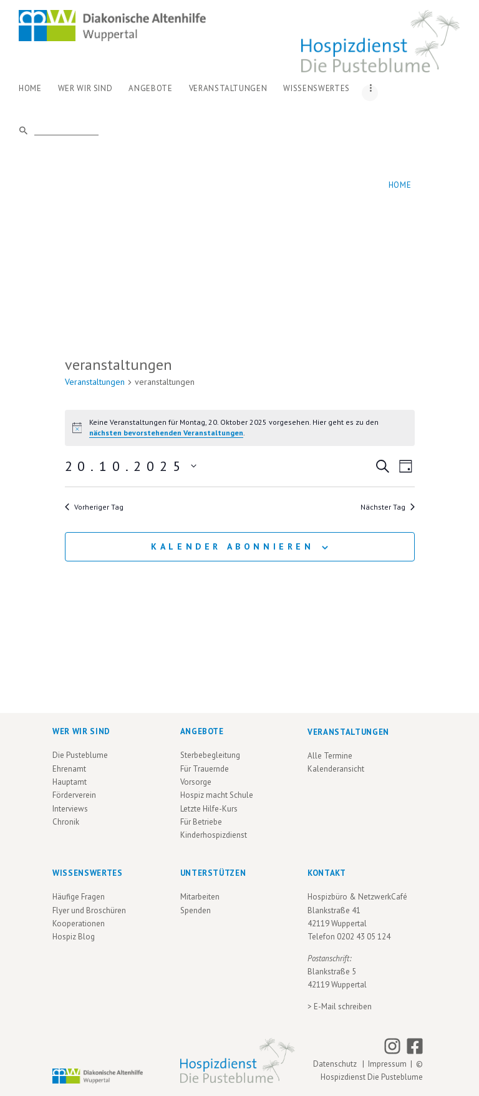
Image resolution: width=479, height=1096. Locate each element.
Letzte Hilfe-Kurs (209, 808)
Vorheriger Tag (94, 507)
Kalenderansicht (335, 769)
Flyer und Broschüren (89, 910)
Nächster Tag (387, 507)
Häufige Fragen (78, 896)
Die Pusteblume (80, 755)
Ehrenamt (69, 769)
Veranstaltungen (95, 381)
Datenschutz (336, 1064)
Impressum (387, 1064)
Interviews (70, 808)
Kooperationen (78, 923)
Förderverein (74, 795)
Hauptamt (69, 782)
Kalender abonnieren (232, 546)
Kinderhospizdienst (213, 835)
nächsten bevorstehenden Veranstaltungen (166, 432)
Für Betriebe (201, 822)
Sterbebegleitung (210, 755)
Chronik (65, 822)
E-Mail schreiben (343, 1006)
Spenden (195, 910)
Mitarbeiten (200, 896)
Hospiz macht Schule (216, 795)
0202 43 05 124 (363, 936)
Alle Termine (329, 755)
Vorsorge (195, 782)
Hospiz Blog (73, 936)
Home (400, 185)
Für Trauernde (204, 769)
